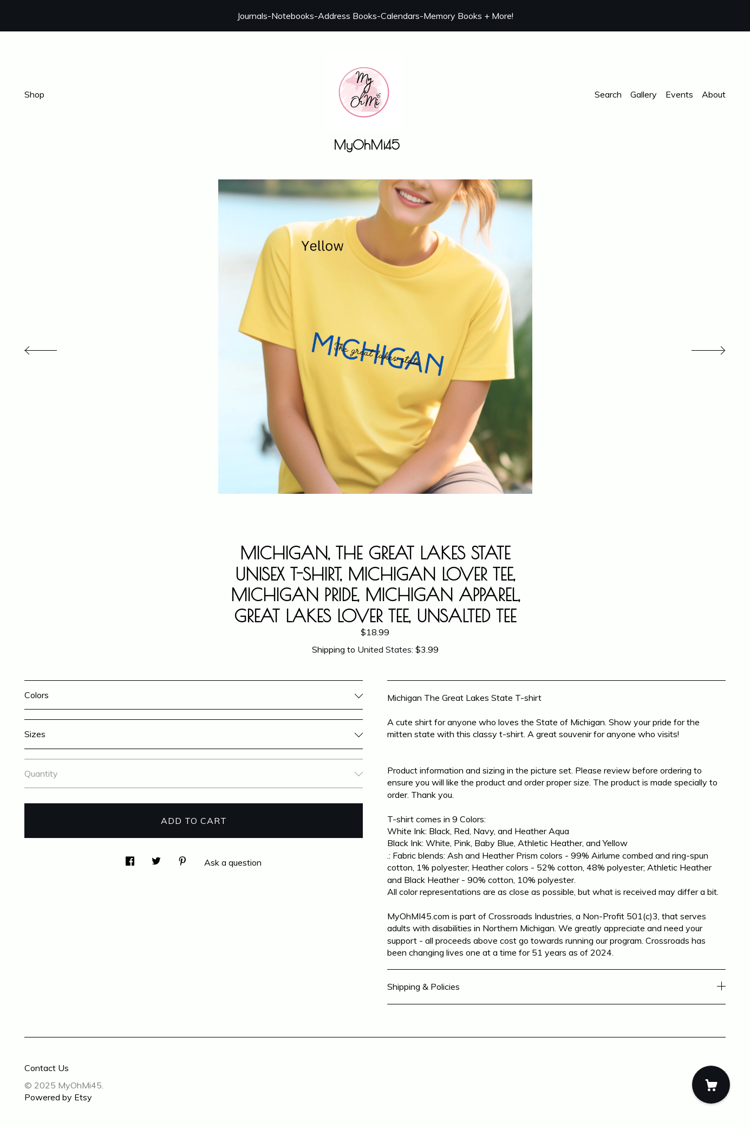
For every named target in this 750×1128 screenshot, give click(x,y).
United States (384, 649)
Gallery (643, 94)
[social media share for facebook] (130, 857)
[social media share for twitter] (156, 857)
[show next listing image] (698, 347)
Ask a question (233, 862)
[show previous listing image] (51, 347)
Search (608, 94)
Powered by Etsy (58, 1097)
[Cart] (711, 1085)
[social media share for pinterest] (182, 857)
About (714, 94)
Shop (34, 94)
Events (679, 94)
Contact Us (46, 1067)
